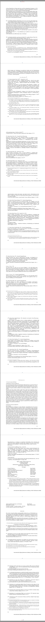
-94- (22, 310)
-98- (22, 558)
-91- (22, 124)
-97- (22, 496)
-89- (22, 0)
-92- (22, 186)
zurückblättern (22, 1)
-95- (22, 372)
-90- (22, 62)
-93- (22, 248)
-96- (22, 434)
